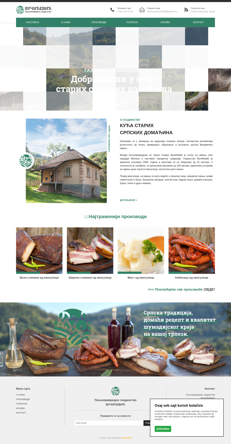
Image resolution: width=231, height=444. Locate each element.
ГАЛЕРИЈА (132, 22)
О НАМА (65, 22)
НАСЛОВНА (32, 22)
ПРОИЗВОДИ (99, 22)
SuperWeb (127, 437)
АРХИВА (165, 22)
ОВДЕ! (209, 289)
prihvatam (163, 428)
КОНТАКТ (198, 22)
